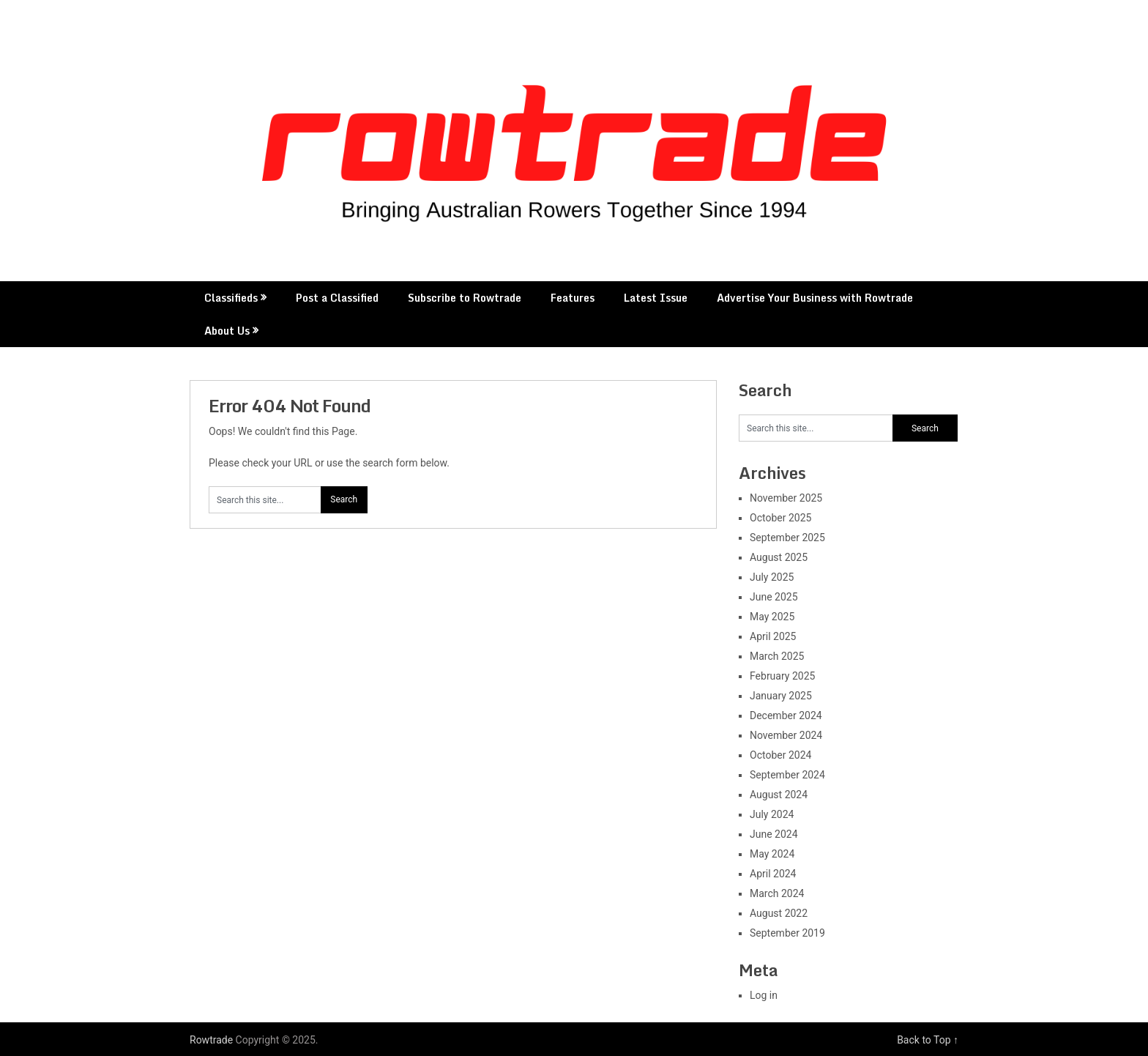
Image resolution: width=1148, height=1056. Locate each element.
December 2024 (786, 715)
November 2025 (786, 498)
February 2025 (782, 676)
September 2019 (787, 933)
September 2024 (787, 775)
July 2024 (772, 814)
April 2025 (773, 636)
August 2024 (779, 794)
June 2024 (774, 834)
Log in (764, 995)
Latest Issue (655, 297)
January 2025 (781, 696)
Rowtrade (211, 1040)
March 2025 (777, 656)
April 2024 (773, 874)
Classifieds (231, 297)
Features (572, 297)
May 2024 (772, 854)
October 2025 (780, 518)
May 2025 (772, 616)
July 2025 (772, 577)
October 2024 (780, 755)
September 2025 (787, 537)
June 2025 (774, 597)
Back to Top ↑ (927, 1040)
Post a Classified (337, 297)
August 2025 (779, 557)
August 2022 (779, 913)
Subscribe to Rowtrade (464, 297)
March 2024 (777, 893)
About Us (227, 330)
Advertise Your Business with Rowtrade (815, 297)
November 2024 (786, 735)
